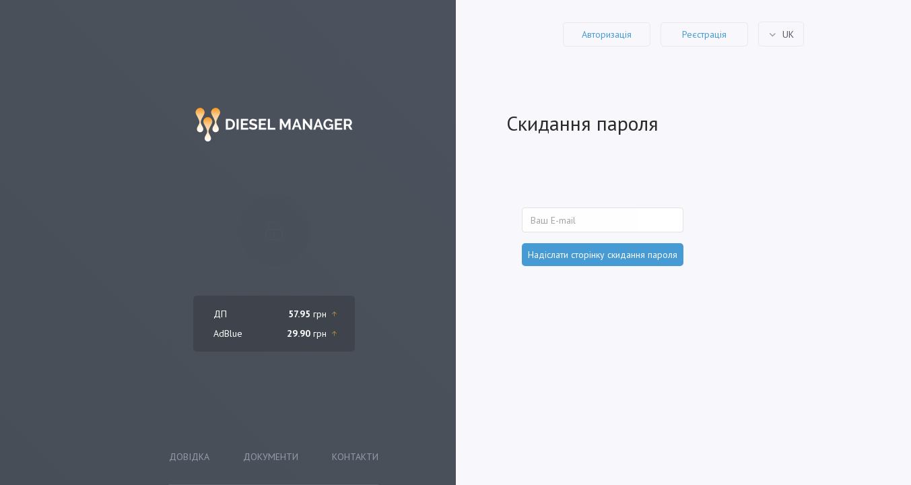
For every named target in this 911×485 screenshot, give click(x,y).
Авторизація (607, 34)
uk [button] (787, 34)
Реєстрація (704, 34)
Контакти (355, 457)
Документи (270, 457)
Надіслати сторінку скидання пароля (602, 255)
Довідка (189, 457)
